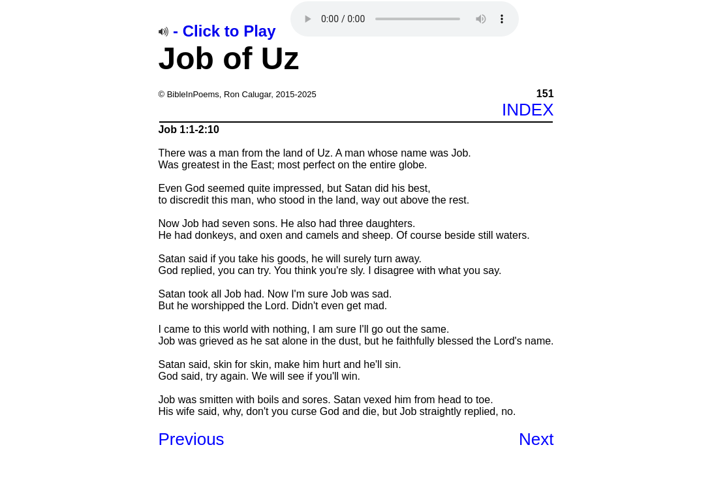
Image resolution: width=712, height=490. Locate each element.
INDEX (527, 109)
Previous (191, 439)
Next (536, 439)
